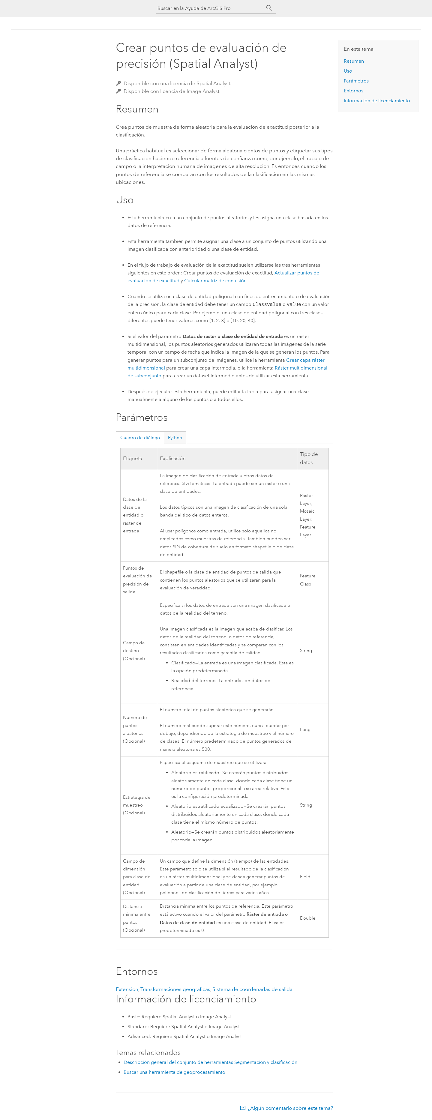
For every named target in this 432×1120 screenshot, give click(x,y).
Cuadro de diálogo (140, 437)
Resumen (354, 61)
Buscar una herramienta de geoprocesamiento (174, 1072)
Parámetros (356, 81)
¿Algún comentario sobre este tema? (290, 1108)
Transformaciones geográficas (175, 989)
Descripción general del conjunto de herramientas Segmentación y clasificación (210, 1062)
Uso (348, 71)
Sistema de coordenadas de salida (252, 989)
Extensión (127, 989)
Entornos (353, 91)
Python (175, 437)
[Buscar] (269, 8)
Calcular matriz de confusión (215, 280)
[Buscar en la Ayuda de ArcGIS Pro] (210, 8)
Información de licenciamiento (377, 100)
